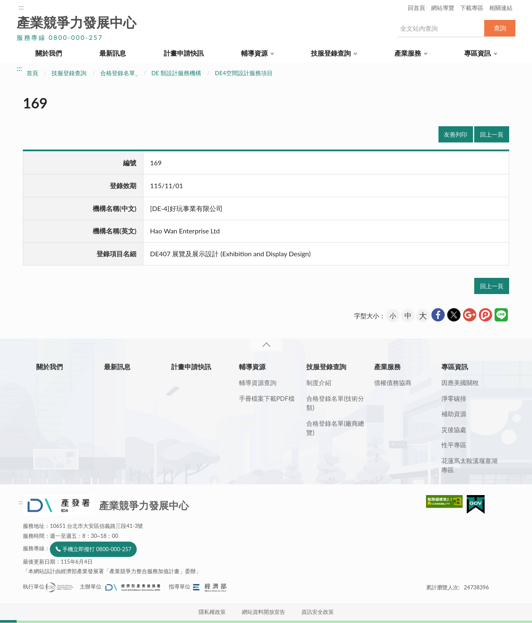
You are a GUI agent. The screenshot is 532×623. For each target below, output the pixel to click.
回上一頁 (491, 134)
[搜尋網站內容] (440, 28)
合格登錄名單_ (119, 72)
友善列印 (455, 134)
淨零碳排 (453, 398)
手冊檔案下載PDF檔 (267, 398)
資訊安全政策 (317, 611)
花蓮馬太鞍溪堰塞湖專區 (469, 465)
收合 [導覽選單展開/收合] (266, 344)
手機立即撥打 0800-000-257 (96, 549)
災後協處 (453, 429)
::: (21, 7)
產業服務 (407, 53)
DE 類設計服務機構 (176, 72)
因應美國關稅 (460, 382)
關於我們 (48, 53)
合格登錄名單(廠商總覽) (335, 428)
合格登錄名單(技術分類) (335, 403)
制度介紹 (318, 382)
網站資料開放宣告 (263, 611)
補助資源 (453, 413)
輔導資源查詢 (257, 382)
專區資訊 (477, 53)
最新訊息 (112, 53)
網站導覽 (442, 7)
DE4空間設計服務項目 (244, 72)
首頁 (32, 72)
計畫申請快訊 (184, 53)
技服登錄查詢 (331, 53)
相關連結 (500, 7)
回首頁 (416, 7)
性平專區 (453, 445)
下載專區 (471, 7)
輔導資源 (254, 53)
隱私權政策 (212, 611)
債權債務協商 (392, 382)
